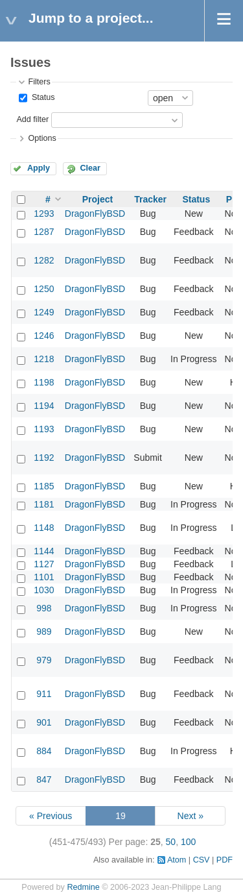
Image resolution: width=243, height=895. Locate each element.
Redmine (83, 887)
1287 (44, 232)
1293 (44, 213)
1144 (44, 551)
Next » (190, 816)
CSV (201, 859)
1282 (44, 260)
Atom (176, 859)
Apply (38, 168)
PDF (224, 859)
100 (188, 842)
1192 (44, 457)
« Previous (50, 816)
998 (43, 608)
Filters (39, 81)
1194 (44, 405)
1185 (44, 486)
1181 (44, 504)
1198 (44, 382)
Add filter (32, 119)
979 (43, 660)
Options (42, 138)
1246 (44, 335)
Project (97, 199)
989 (43, 631)
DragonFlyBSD (95, 213)
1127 (44, 564)
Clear (90, 168)
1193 (44, 429)
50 (171, 842)
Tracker (150, 199)
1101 (44, 577)
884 (43, 751)
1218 (44, 359)
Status (41, 97)
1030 (44, 590)
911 (43, 694)
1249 (44, 312)
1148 (44, 527)
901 (43, 722)
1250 (44, 289)
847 (43, 779)
